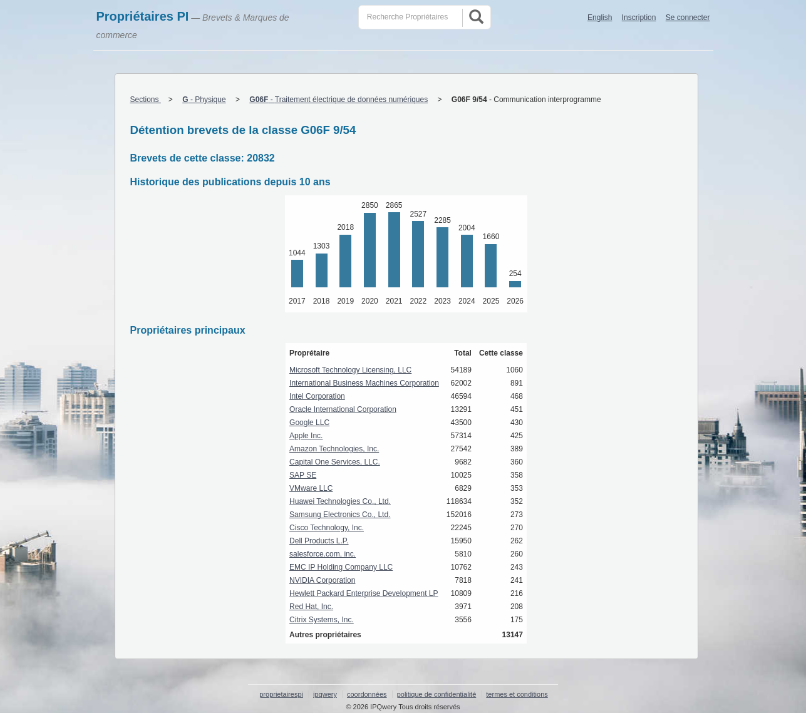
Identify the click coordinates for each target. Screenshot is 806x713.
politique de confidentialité (437, 694)
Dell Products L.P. (319, 540)
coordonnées (367, 694)
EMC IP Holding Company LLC (341, 567)
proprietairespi (281, 694)
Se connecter (688, 17)
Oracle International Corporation (342, 409)
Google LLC (309, 422)
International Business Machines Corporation (364, 383)
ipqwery (325, 694)
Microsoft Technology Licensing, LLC (350, 370)
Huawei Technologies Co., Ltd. (340, 501)
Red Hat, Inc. (311, 606)
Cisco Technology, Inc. (326, 527)
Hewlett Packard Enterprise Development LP (363, 593)
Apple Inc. (306, 435)
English (599, 17)
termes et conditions (516, 694)
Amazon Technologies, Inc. (334, 448)
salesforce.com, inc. (322, 554)
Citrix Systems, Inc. (321, 619)
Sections (145, 99)
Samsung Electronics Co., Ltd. (339, 514)
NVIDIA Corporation (322, 580)
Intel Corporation (317, 396)
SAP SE (302, 475)
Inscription (639, 17)
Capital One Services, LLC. (334, 462)
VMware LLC (311, 488)
